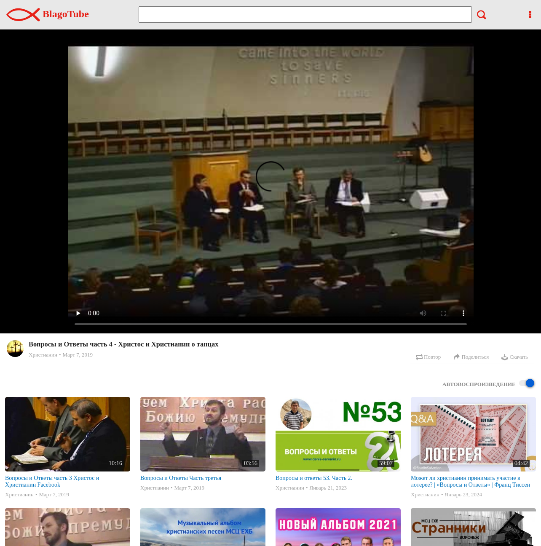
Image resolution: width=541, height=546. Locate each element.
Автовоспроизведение (488, 383)
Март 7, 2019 (77, 355)
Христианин (43, 355)
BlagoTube (47, 13)
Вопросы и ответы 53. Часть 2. (314, 478)
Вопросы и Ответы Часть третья (180, 478)
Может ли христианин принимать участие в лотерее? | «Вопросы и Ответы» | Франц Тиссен (470, 481)
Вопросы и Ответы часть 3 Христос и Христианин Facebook (52, 481)
